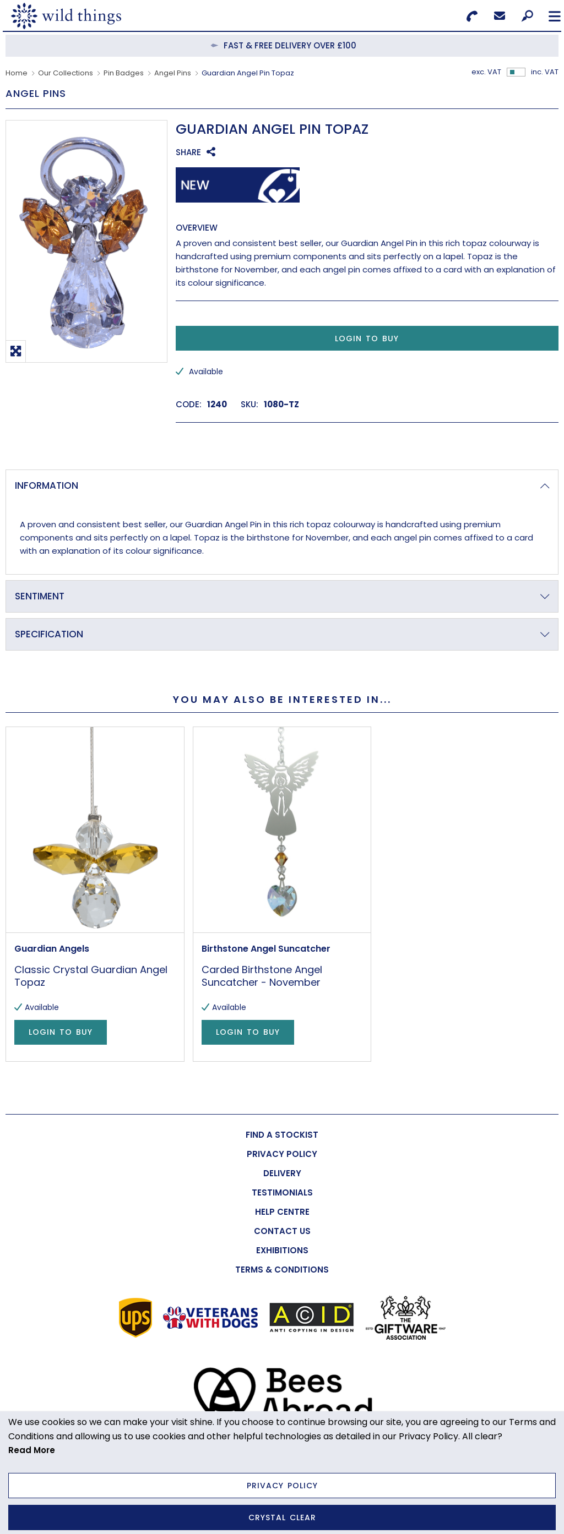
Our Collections (65, 73)
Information (46, 485)
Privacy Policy (282, 1485)
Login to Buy (367, 338)
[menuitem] (282, 1135)
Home (17, 73)
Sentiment (39, 596)
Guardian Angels (51, 949)
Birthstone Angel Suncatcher (266, 949)
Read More (31, 1450)
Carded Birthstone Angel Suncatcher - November (262, 976)
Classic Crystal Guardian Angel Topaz (90, 976)
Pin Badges (124, 73)
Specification (49, 634)
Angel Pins (172, 73)
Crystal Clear (282, 1517)
